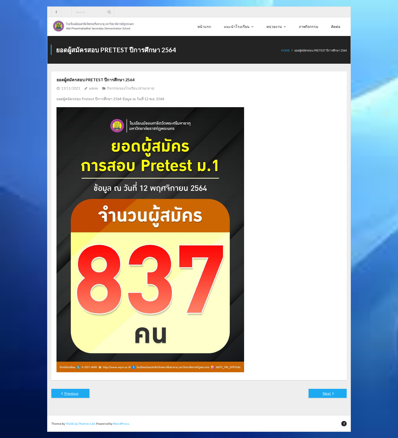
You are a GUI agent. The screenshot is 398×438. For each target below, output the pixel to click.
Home (285, 50)
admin (93, 88)
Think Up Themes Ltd (80, 423)
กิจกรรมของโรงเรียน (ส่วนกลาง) (130, 88)
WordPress (121, 423)
